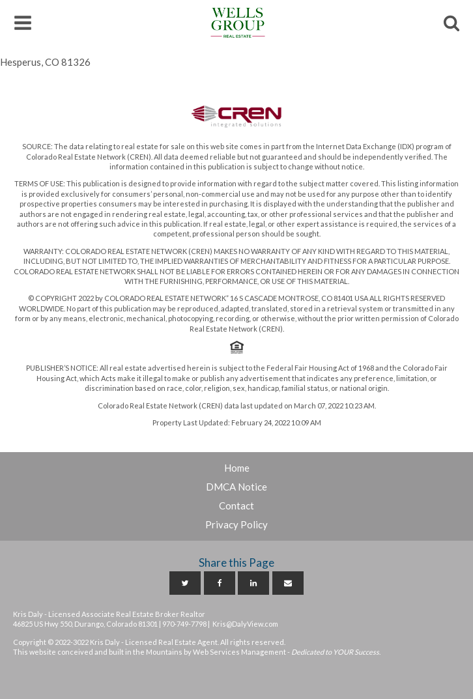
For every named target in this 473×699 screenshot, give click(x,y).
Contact (236, 505)
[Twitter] (185, 583)
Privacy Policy (236, 524)
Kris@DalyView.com (245, 624)
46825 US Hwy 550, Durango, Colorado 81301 (85, 624)
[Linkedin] (253, 583)
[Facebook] (219, 583)
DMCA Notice (236, 486)
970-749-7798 (184, 624)
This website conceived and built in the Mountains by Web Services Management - (196, 652)
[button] (23, 23)
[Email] (288, 583)
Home (237, 468)
